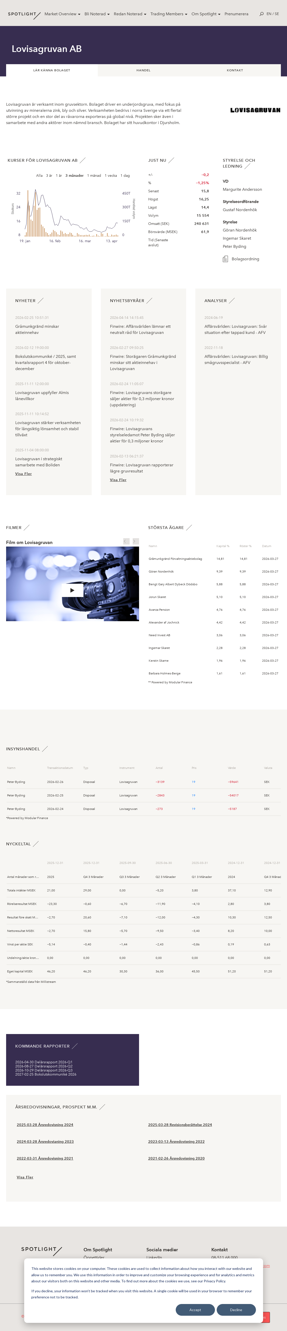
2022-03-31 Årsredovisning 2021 (45, 1158)
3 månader (74, 175)
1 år (59, 175)
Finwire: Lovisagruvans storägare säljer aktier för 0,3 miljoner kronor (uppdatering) (142, 398)
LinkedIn (154, 1257)
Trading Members (167, 13)
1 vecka (111, 175)
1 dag (125, 175)
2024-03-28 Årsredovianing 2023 (45, 1141)
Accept (195, 1310)
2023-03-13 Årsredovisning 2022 (176, 1141)
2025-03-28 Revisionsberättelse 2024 (180, 1125)
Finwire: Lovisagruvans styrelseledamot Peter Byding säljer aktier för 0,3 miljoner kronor (142, 434)
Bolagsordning (240, 258)
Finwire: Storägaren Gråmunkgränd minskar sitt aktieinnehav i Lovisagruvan (143, 362)
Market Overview (60, 13)
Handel (143, 70)
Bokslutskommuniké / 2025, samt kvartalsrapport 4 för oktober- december (45, 362)
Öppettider (94, 1257)
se (277, 14)
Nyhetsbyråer (127, 300)
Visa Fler (23, 474)
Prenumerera (237, 13)
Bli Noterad (95, 13)
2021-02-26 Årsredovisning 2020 (176, 1158)
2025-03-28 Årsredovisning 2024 (45, 1125)
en (269, 14)
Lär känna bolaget (51, 70)
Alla (39, 175)
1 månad (94, 175)
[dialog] (143, 1290)
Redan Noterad (128, 13)
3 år (49, 175)
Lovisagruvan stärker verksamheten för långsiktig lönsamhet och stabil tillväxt (48, 428)
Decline (236, 1310)
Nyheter (25, 300)
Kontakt (235, 70)
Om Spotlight (204, 13)
